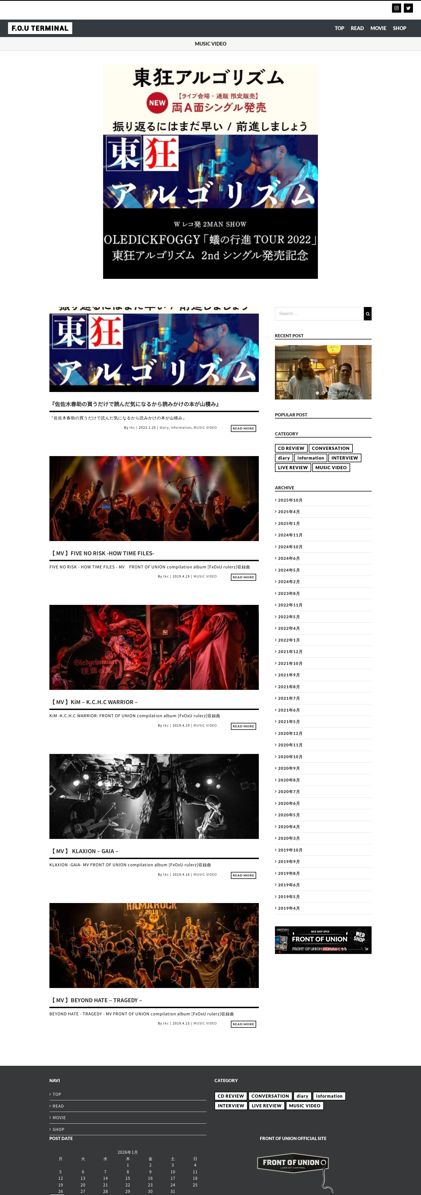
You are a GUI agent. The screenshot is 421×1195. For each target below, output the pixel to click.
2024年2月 (289, 581)
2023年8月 (289, 593)
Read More (243, 428)
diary (164, 427)
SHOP (59, 1129)
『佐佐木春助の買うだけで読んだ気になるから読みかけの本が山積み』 (135, 404)
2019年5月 (289, 896)
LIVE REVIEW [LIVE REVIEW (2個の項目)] (293, 467)
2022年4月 (289, 628)
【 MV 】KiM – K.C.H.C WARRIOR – (93, 702)
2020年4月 (289, 826)
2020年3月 (289, 838)
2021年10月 (290, 663)
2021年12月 (290, 651)
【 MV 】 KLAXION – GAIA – (83, 851)
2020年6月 (289, 803)
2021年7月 (289, 698)
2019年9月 (289, 861)
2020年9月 (289, 768)
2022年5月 (289, 616)
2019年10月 (290, 850)
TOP (57, 1094)
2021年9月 (289, 674)
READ (58, 1106)
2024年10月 (290, 546)
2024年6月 (289, 558)
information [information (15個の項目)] (310, 457)
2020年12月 (290, 733)
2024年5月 (289, 570)
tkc (132, 427)
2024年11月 (290, 534)
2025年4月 (289, 511)
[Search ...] (319, 313)
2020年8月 (289, 780)
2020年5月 (289, 814)
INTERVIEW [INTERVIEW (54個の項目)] (345, 457)
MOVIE (59, 1117)
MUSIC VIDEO (205, 427)
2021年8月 (289, 686)
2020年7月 (289, 791)
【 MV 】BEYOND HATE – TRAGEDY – (95, 1000)
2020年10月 (290, 756)
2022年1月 (289, 640)
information (181, 427)
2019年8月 (289, 873)
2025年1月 (289, 523)
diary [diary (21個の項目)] (284, 457)
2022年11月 (290, 604)
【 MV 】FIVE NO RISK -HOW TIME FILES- (101, 553)
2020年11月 (290, 744)
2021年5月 (289, 721)
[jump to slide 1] (317, 393)
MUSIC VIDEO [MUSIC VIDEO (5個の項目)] (331, 467)
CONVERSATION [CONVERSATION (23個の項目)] (331, 448)
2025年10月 (290, 500)
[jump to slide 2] (323, 393)
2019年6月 (289, 884)
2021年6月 (289, 710)
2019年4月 (289, 908)
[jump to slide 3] (329, 393)
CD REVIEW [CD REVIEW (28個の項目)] (291, 448)
